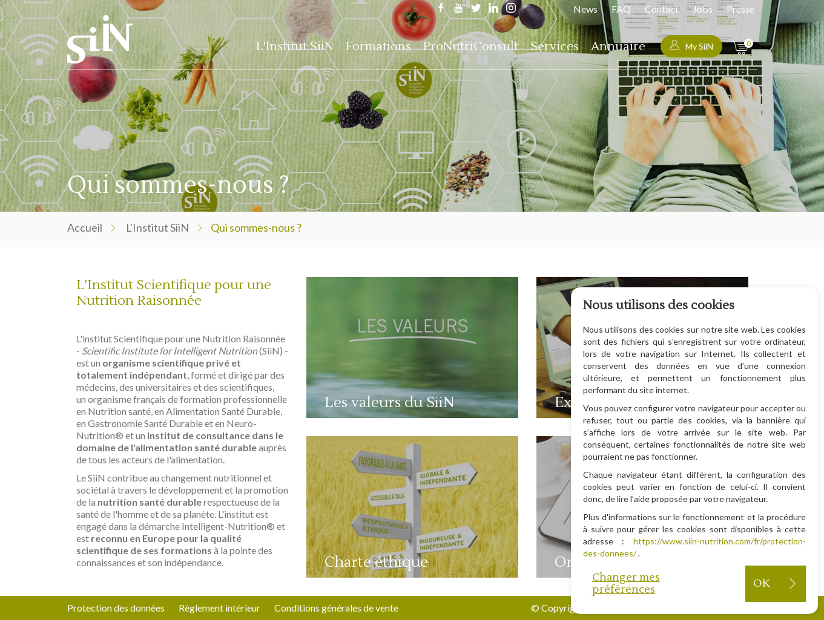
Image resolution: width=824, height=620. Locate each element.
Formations (378, 46)
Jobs (703, 9)
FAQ (621, 9)
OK (761, 583)
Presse (740, 9)
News (585, 9)
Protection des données (116, 607)
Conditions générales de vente (336, 607)
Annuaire (618, 46)
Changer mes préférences (626, 583)
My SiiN (691, 45)
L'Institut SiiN (295, 46)
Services (554, 46)
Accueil (84, 227)
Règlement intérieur (219, 607)
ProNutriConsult (470, 46)
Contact (662, 9)
